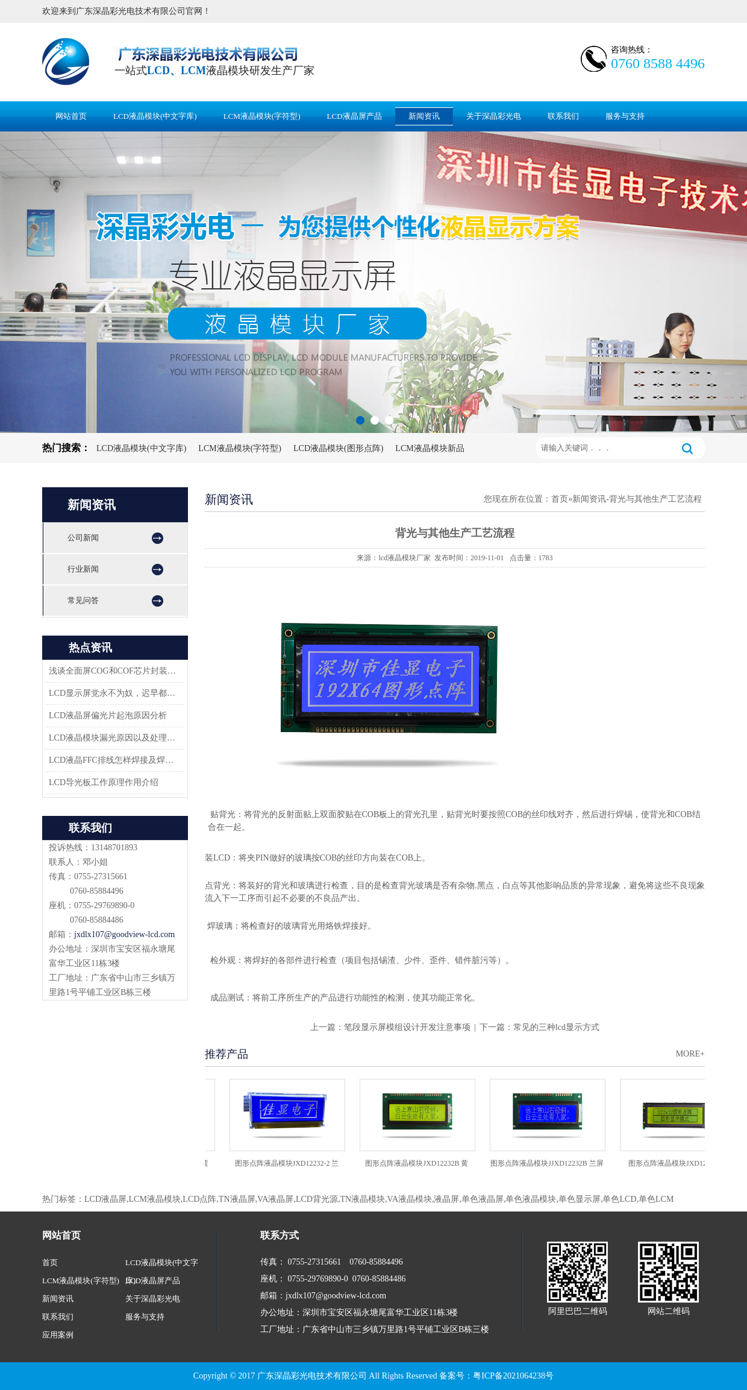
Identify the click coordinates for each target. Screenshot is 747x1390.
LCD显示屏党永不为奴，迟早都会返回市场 (113, 693)
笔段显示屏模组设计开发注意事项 (407, 1027)
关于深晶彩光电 (493, 116)
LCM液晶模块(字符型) (262, 116)
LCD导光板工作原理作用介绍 (103, 782)
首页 (559, 499)
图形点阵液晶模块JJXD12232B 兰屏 (549, 1163)
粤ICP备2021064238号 (513, 1375)
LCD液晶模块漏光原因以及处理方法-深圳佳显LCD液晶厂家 (113, 737)
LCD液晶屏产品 (354, 116)
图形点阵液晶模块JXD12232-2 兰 (289, 1163)
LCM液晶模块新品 (429, 448)
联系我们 (563, 116)
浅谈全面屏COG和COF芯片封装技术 (113, 670)
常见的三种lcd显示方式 (556, 1027)
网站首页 (71, 116)
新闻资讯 (424, 116)
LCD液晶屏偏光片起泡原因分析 (108, 715)
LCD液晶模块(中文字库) (155, 116)
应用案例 (57, 1334)
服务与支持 (625, 116)
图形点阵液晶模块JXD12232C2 (679, 1163)
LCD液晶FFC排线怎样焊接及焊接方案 (113, 760)
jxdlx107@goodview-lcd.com (124, 934)
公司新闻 (83, 537)
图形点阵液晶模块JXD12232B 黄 (418, 1163)
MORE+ (690, 1053)
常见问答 (83, 600)
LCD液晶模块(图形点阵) (338, 448)
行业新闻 (83, 568)
